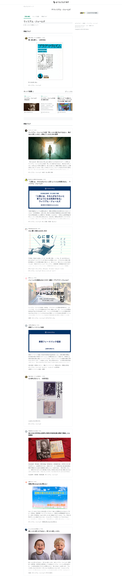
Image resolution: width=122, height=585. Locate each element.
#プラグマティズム (50, 318)
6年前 (42, 528)
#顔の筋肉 (30, 365)
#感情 (43, 369)
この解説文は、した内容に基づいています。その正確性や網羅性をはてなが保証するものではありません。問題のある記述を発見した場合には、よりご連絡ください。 (31, 25)
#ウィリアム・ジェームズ (34, 85)
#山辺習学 (30, 474)
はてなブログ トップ (29, 6)
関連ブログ (44, 16)
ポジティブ (30, 130)
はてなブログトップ (79, 27)
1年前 (43, 37)
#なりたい (54, 221)
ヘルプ (87, 25)
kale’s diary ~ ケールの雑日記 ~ (34, 37)
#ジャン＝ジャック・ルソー (49, 270)
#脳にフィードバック (48, 365)
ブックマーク (27, 96)
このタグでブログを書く (92, 12)
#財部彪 (36, 474)
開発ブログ (91, 25)
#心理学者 (56, 367)
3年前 (39, 228)
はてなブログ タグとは (80, 25)
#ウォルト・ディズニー (49, 268)
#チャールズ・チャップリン (35, 268)
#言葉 (49, 221)
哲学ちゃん (30, 277)
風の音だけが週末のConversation (35, 179)
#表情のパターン (38, 365)
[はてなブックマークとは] (33, 91)
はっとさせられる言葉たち (34, 528)
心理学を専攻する (32, 325)
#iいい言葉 (44, 221)
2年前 (44, 179)
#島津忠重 (41, 474)
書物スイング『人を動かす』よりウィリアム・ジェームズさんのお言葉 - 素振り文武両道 (65, 100)
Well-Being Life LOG (32, 228)
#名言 (43, 172)
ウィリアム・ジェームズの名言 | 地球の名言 (48, 99)
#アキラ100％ (49, 572)
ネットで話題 (36, 16)
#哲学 (29, 318)
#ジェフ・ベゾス (59, 268)
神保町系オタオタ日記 (33, 431)
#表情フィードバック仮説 (34, 369)
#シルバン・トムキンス (47, 367)
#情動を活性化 (65, 365)
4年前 (35, 481)
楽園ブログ (30, 481)
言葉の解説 (27, 16)
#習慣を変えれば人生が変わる (49, 521)
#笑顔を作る (58, 365)
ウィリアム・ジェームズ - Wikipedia (30, 99)
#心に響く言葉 (49, 172)
